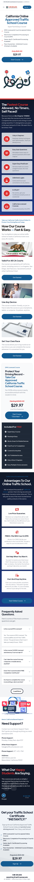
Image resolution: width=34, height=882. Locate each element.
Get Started (17, 278)
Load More (17, 692)
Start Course (17, 60)
